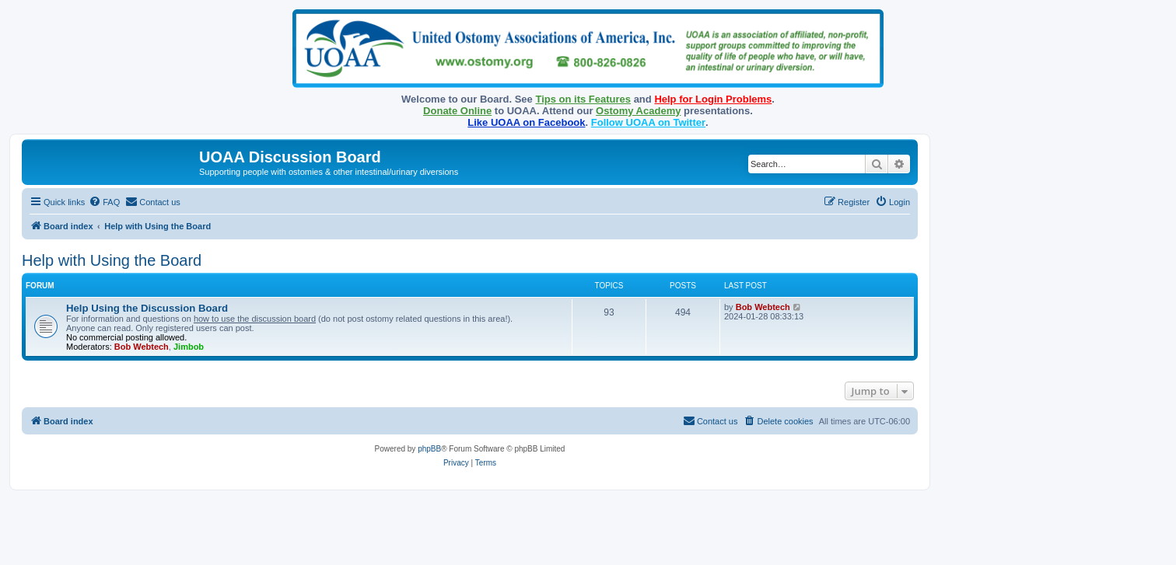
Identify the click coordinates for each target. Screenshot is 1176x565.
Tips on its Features (583, 99)
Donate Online (457, 111)
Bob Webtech (141, 346)
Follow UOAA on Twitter (648, 122)
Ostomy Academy (638, 111)
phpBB (429, 449)
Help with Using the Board (111, 260)
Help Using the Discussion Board (147, 308)
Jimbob (188, 346)
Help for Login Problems (713, 99)
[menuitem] (104, 202)
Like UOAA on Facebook (526, 122)
